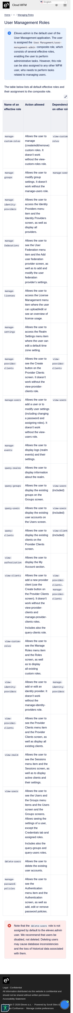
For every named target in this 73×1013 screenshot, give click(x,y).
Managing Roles (26, 15)
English (45, 2)
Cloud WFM (19, 5)
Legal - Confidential (12, 987)
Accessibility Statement (14, 999)
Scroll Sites (52, 1004)
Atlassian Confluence (13, 1008)
